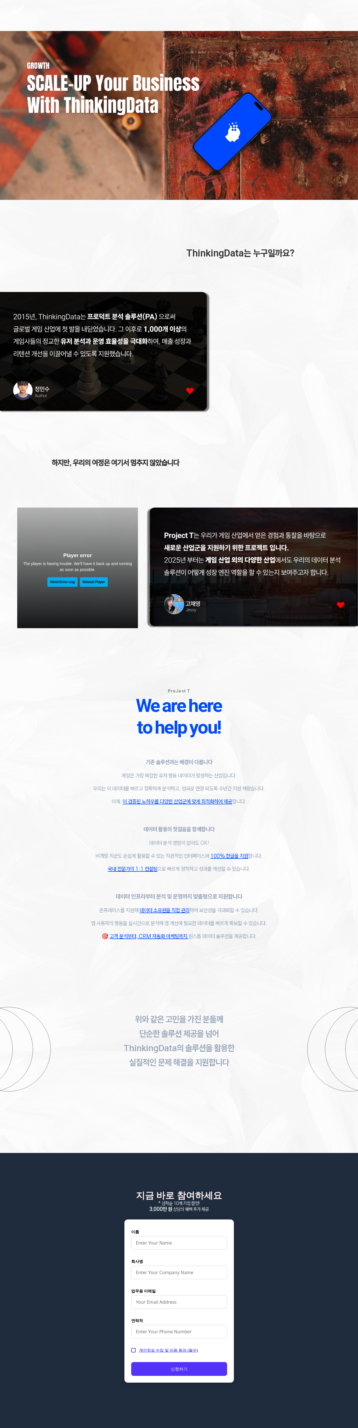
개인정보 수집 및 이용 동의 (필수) (168, 1350)
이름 (135, 1231)
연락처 (137, 1320)
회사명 (137, 1261)
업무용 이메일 (143, 1291)
